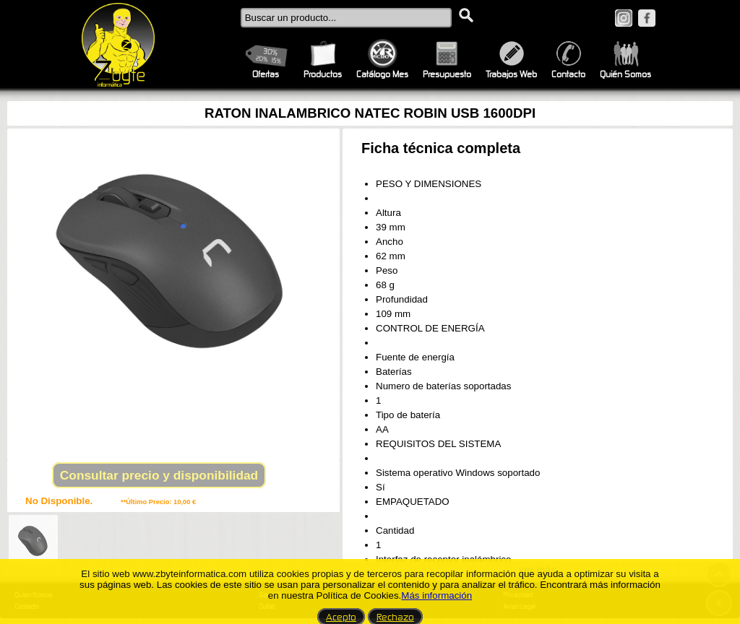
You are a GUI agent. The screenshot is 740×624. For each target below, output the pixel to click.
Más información (436, 595)
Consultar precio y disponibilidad (159, 475)
